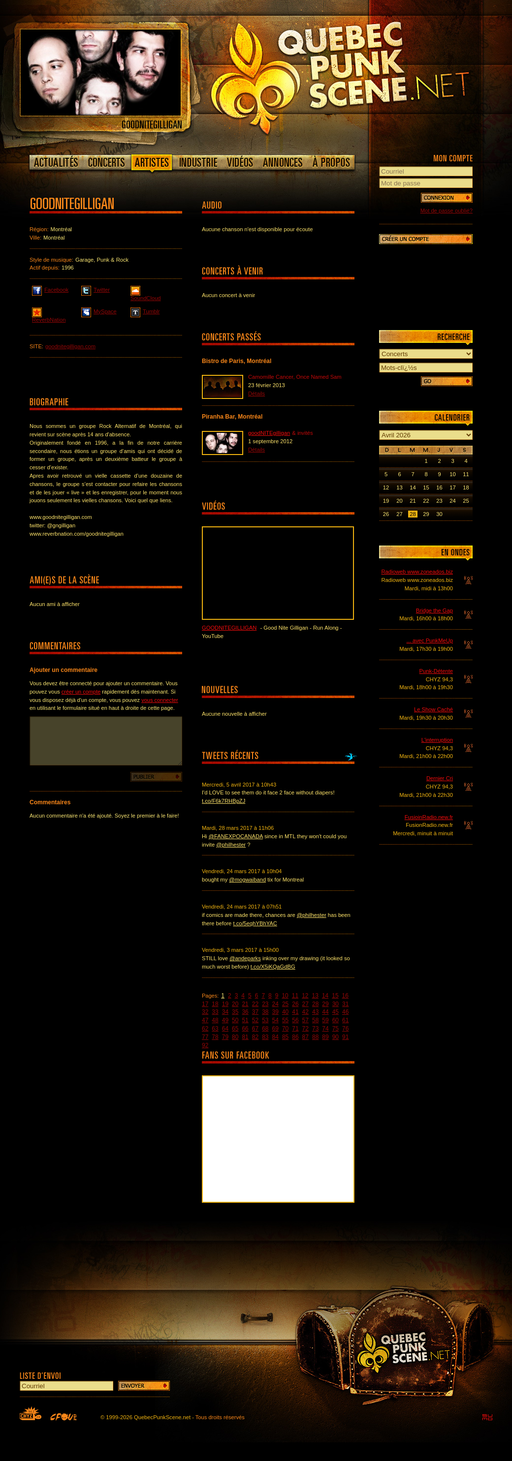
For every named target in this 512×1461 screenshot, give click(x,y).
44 (325, 1011)
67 (255, 1028)
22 (255, 1004)
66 (245, 1028)
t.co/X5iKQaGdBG (273, 967)
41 (295, 1011)
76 (345, 1028)
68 (265, 1028)
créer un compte (81, 692)
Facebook (50, 289)
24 (275, 1004)
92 (205, 1045)
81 (245, 1037)
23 (265, 1004)
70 (285, 1028)
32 (205, 1011)
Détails (256, 393)
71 (295, 1028)
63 (215, 1028)
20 (235, 1004)
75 (335, 1028)
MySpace (99, 310)
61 (345, 1020)
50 (235, 1020)
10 (285, 995)
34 (225, 1011)
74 (325, 1028)
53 (265, 1020)
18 (215, 1004)
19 (225, 1004)
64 (225, 1028)
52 (255, 1020)
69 (275, 1028)
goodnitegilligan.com (70, 346)
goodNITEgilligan (269, 433)
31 (345, 1004)
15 (335, 995)
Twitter (95, 289)
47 (205, 1020)
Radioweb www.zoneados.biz (417, 572)
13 (315, 995)
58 (315, 1020)
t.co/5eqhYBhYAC (255, 923)
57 (305, 1020)
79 (225, 1037)
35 (235, 1011)
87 (305, 1037)
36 (245, 1011)
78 (215, 1037)
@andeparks (245, 958)
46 (345, 1011)
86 (295, 1037)
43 (315, 1011)
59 (325, 1020)
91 (345, 1037)
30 (335, 1004)
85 (285, 1037)
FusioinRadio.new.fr (429, 817)
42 (305, 1011)
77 (205, 1037)
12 (305, 995)
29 (325, 1004)
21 (245, 1004)
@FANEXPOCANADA (236, 836)
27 (305, 1004)
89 (325, 1037)
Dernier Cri (439, 778)
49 (225, 1020)
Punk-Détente (436, 671)
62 (205, 1028)
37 (255, 1011)
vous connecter (159, 700)
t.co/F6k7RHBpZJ (223, 801)
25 (285, 1004)
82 (255, 1037)
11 (295, 995)
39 (275, 1011)
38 (265, 1011)
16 (345, 995)
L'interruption (437, 740)
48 (215, 1020)
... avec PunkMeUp (429, 640)
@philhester (231, 845)
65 (235, 1028)
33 (215, 1011)
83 (265, 1037)
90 (335, 1037)
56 (295, 1020)
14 (325, 995)
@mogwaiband (247, 880)
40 (285, 1011)
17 (205, 1004)
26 (295, 1004)
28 (315, 1004)
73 (315, 1028)
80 (235, 1037)
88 (315, 1037)
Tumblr (145, 310)
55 (285, 1020)
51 (245, 1020)
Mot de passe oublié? (446, 210)
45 (335, 1011)
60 (335, 1020)
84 (275, 1037)
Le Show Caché (433, 709)
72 (305, 1028)
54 (275, 1020)
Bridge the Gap (434, 610)
